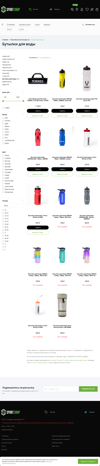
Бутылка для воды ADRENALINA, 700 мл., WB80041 (86, 217)
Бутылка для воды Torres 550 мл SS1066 (37, 216)
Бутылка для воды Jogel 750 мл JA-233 (86, 99)
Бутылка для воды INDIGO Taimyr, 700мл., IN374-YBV (37, 274)
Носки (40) (5, 73)
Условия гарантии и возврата (9, 439)
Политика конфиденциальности (61, 436)
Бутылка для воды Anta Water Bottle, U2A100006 (62, 326)
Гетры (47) (5, 76)
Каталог (33, 9)
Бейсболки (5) (7, 82)
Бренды (9, 29)
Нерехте (29, 363)
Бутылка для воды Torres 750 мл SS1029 (37, 326)
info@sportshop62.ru (7, 429)
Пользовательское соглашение (61, 439)
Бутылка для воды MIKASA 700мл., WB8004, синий (62, 158)
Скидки (21, 29)
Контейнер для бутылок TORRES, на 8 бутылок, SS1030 (37, 99)
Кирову (79, 360)
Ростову (65, 360)
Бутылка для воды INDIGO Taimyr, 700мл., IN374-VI (86, 274)
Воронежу (72, 360)
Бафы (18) (5, 84)
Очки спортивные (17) (9, 70)
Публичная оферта (57, 442)
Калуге (84, 360)
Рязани (53, 360)
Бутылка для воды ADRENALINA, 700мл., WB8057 (37, 158)
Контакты (47, 24)
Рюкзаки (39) (6, 65)
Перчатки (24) (7, 67)
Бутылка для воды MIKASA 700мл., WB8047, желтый (62, 99)
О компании (11, 24)
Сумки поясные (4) (8, 59)
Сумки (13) (5, 62)
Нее (34, 363)
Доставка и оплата (25, 24)
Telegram (54, 9)
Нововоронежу (42, 363)
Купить (38, 111)
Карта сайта (55, 446)
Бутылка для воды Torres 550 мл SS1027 (86, 158)
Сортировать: (33, 57)
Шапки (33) (6, 56)
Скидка (5, 107)
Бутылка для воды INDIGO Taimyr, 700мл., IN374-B (62, 274)
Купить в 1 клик (37, 116)
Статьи (37, 24)
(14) (10, 79)
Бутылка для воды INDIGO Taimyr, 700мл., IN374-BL (62, 216)
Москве (59, 360)
